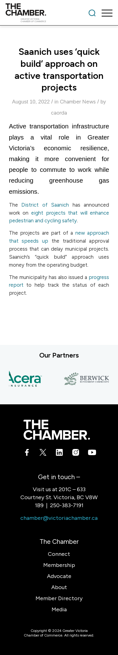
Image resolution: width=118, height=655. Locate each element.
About (59, 587)
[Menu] (103, 13)
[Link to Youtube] (91, 453)
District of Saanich (45, 205)
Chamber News (78, 102)
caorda (59, 113)
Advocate (59, 576)
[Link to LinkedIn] (59, 453)
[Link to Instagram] (75, 453)
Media (59, 609)
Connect (59, 554)
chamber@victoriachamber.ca (59, 518)
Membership (59, 565)
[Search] (92, 13)
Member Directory (59, 598)
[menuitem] (92, 13)
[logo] (48, 13)
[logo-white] (56, 430)
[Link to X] (43, 453)
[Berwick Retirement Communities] (88, 379)
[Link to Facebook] (26, 453)
